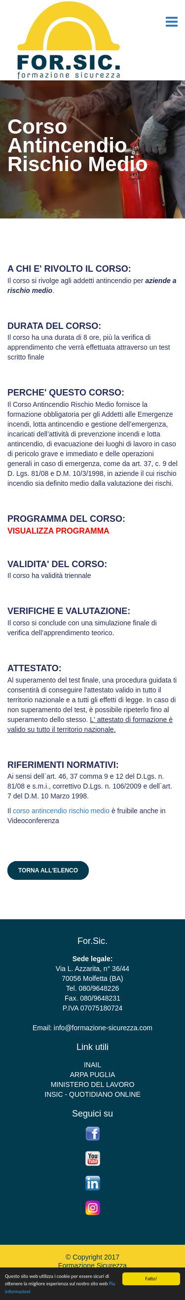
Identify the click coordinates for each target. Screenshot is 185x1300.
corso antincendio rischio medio (61, 811)
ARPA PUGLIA (92, 1075)
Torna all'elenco (48, 870)
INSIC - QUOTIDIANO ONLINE (92, 1094)
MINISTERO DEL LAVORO (93, 1084)
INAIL (92, 1065)
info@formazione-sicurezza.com (103, 1028)
